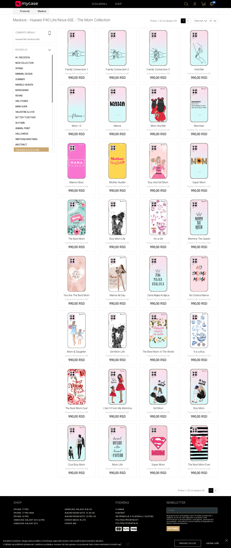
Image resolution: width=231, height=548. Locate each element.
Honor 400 (70, 523)
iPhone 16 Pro (21, 516)
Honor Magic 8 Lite (75, 520)
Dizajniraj (99, 3)
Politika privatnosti (127, 520)
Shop (118, 3)
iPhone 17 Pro (21, 509)
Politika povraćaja (127, 523)
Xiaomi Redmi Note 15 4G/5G (80, 513)
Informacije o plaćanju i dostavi (135, 516)
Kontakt (120, 513)
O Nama (120, 509)
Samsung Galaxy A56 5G (78, 509)
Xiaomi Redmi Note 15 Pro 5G (80, 516)
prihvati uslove (187, 543)
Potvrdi (173, 528)
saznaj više (212, 543)
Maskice (42, 11)
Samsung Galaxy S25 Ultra (29, 520)
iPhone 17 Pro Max (24, 513)
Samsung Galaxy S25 (26, 523)
